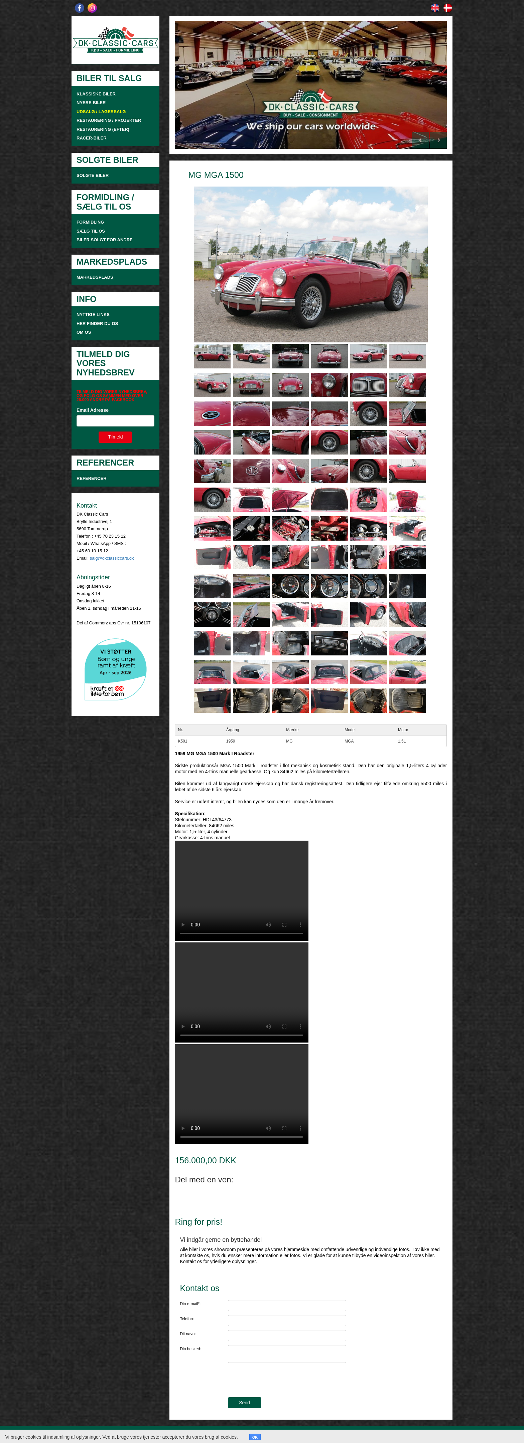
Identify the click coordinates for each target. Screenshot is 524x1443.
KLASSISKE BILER (96, 93)
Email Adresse (93, 410)
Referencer (92, 478)
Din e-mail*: (190, 1304)
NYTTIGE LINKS (93, 314)
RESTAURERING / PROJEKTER (109, 120)
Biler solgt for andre (105, 239)
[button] (195, 85)
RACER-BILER (92, 137)
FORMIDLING (90, 222)
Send (244, 1402)
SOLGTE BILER (93, 175)
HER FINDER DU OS (97, 323)
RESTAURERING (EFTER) (103, 129)
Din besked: (190, 1349)
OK (255, 1437)
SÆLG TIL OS (91, 231)
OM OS (84, 332)
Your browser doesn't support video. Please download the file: (241, 891)
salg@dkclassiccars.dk (112, 558)
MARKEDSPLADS (95, 277)
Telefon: (187, 1319)
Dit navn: (187, 1334)
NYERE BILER (91, 102)
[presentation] (279, 1381)
